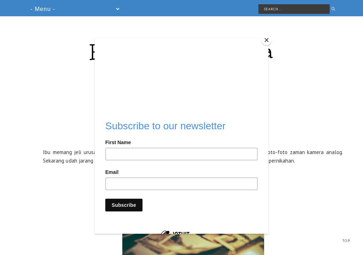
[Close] (266, 40)
